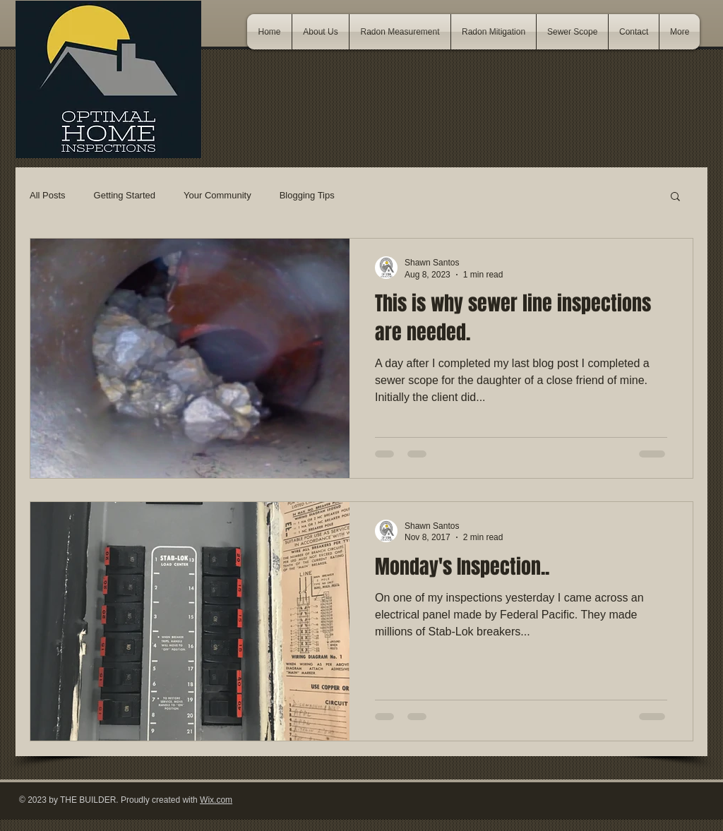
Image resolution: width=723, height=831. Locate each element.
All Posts (48, 195)
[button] (675, 197)
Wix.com (216, 800)
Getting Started (124, 195)
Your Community (217, 195)
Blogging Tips (307, 195)
